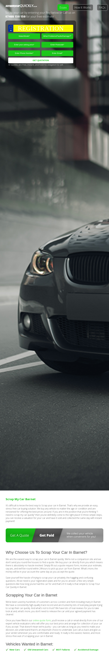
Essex (63, 7)
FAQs (102, 7)
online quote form (42, 620)
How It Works (83, 7)
